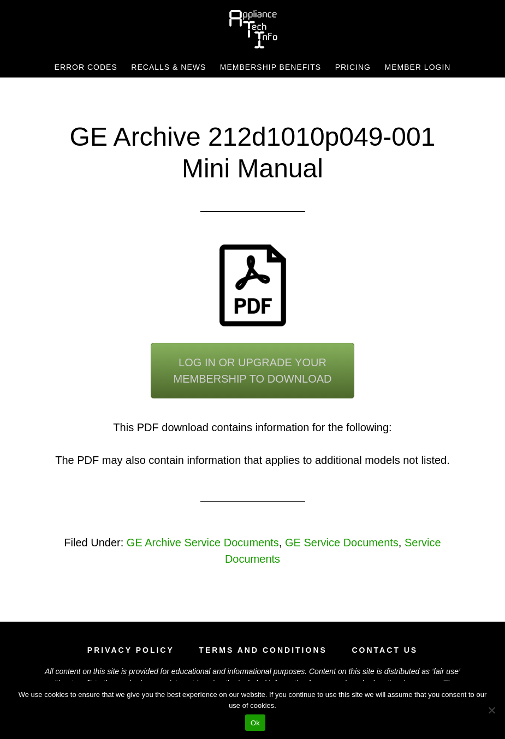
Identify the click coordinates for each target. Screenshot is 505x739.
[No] (491, 710)
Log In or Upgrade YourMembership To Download (252, 370)
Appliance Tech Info (252, 29)
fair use (446, 671)
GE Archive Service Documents (203, 543)
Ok (255, 723)
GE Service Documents (342, 543)
